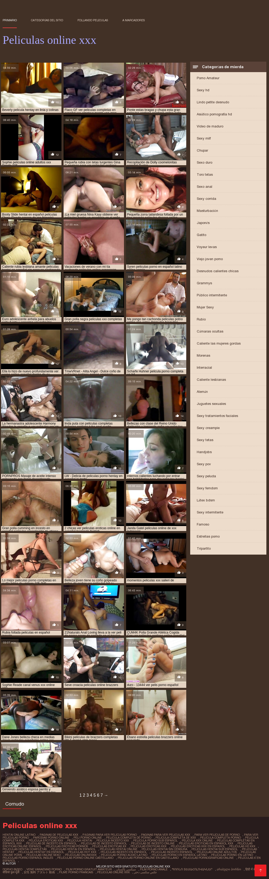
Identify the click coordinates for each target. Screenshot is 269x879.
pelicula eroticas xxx (46, 840)
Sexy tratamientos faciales (217, 416)
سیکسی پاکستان (126, 869)
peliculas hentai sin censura (164, 849)
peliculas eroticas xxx (149, 846)
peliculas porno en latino (232, 854)
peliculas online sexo (43, 854)
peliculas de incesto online (153, 843)
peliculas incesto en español (124, 852)
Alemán (202, 392)
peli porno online (88, 837)
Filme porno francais (76, 872)
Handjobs (204, 452)
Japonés (203, 223)
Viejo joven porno (210, 259)
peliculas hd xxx (242, 846)
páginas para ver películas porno (109, 834)
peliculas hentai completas (25, 849)
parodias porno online (51, 837)
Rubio (201, 319)
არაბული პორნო (229, 869)
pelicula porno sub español (155, 840)
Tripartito (204, 548)
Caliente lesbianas (211, 380)
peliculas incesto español (172, 852)
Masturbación (207, 211)
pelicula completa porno (220, 837)
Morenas (203, 355)
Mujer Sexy (205, 307)
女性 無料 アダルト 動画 (39, 872)
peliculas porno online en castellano (148, 857)
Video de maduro (210, 126)
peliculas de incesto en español (51, 843)
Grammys (204, 283)
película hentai (79, 840)
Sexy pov (204, 464)
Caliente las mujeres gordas (219, 343)
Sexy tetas (205, 440)
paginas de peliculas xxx (59, 834)
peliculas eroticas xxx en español (198, 846)
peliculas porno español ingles (28, 857)
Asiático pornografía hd (214, 114)
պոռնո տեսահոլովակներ (192, 869)
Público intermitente (212, 295)
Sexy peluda (206, 476)
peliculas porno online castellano (85, 857)
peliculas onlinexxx (81, 854)
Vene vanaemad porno (44, 869)
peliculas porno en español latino (179, 854)
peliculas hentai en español (73, 849)
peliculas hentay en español (41, 852)
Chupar (202, 150)
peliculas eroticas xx (109, 846)
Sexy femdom (207, 488)
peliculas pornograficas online (208, 857)
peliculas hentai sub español (215, 849)
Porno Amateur (208, 78)
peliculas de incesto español (104, 843)
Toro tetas (205, 174)
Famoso (203, 524)
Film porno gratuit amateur (89, 869)
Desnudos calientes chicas (218, 271)
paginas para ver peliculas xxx (165, 834)
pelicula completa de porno (128, 837)
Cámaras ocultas (210, 331)
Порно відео (12, 869)
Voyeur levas (207, 247)
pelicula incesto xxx (112, 840)
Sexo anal (204, 187)
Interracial (204, 367)
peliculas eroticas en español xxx (206, 843)
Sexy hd (203, 90)
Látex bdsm (206, 500)
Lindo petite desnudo (213, 102)
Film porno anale (154, 869)
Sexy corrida (206, 199)
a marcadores (133, 20)
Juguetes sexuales (211, 404)
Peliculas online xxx (113, 872)
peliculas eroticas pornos (67, 846)
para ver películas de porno (217, 834)
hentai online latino (19, 834)
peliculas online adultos (217, 852)
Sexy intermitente (210, 512)
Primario (10, 20)
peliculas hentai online (118, 849)
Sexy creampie (208, 428)
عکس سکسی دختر (145, 872)
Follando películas (92, 20)
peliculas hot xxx (82, 852)
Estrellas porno (208, 536)
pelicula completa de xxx (176, 837)
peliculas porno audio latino (124, 854)
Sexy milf (204, 138)
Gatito (201, 235)
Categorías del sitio (47, 20)
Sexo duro (204, 162)
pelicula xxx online (197, 840)
